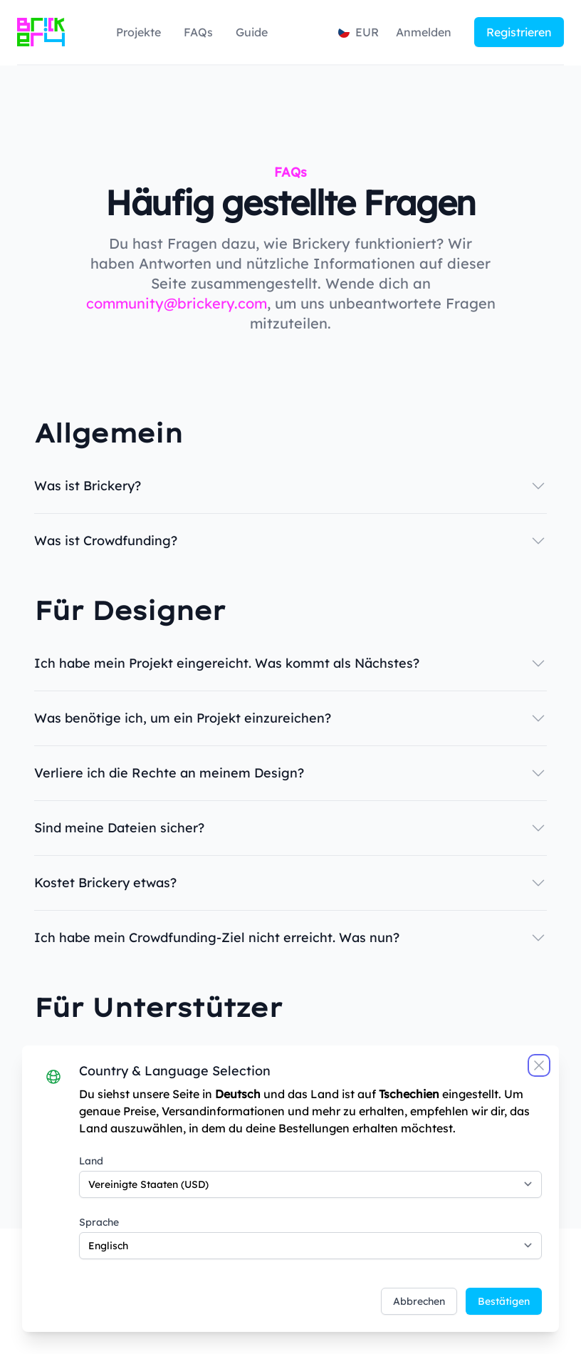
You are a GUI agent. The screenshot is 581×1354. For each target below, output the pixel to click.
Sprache (100, 1221)
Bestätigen (503, 1300)
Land (92, 1160)
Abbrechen (418, 1300)
